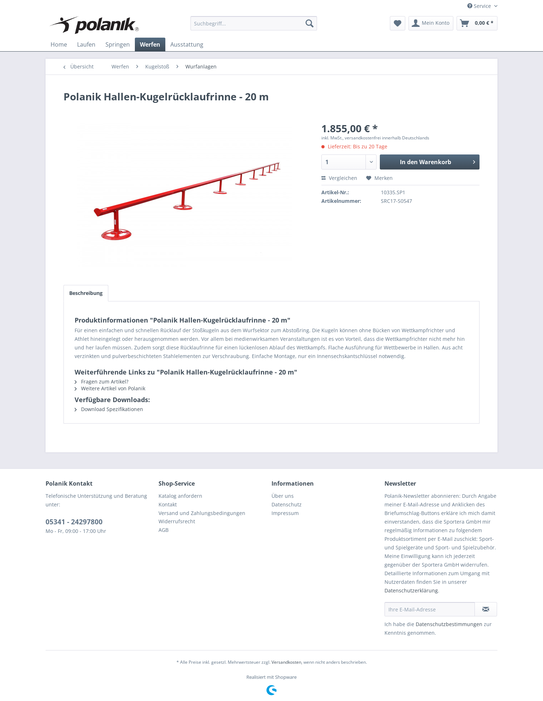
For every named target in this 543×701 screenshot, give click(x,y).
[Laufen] (86, 44)
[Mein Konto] (431, 23)
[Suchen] (309, 23)
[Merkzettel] (397, 23)
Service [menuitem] (479, 6)
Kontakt (168, 504)
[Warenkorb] (477, 23)
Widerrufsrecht (177, 521)
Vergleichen (339, 178)
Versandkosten (286, 662)
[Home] (59, 44)
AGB (164, 529)
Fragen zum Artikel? (101, 381)
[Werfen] (150, 44)
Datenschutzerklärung (411, 590)
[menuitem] (253, 23)
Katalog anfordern (180, 495)
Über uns (283, 495)
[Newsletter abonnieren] (485, 609)
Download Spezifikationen (109, 409)
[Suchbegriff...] (253, 23)
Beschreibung (86, 293)
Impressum (285, 513)
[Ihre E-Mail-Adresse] (429, 609)
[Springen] (117, 44)
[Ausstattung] (186, 44)
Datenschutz (287, 504)
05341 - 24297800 (74, 521)
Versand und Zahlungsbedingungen (202, 513)
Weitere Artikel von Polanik (110, 388)
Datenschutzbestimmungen (449, 624)
